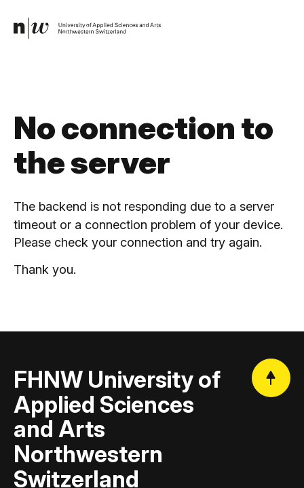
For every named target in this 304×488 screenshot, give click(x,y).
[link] (88, 28)
